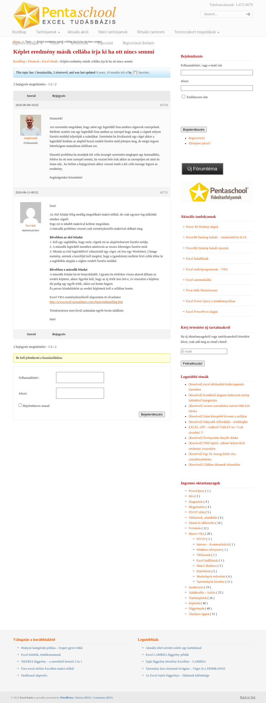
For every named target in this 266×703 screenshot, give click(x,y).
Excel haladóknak (197, 258)
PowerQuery (200, 491)
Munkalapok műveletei (214, 576)
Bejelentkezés (152, 414)
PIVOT (204, 539)
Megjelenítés (200, 507)
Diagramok (199, 501)
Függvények (200, 608)
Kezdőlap (19, 61)
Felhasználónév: (29, 378)
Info (194, 496)
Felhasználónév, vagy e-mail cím (201, 65)
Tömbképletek (201, 598)
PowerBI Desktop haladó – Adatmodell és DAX (216, 237)
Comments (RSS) (103, 697)
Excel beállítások (210, 560)
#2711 (164, 192)
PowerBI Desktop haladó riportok (207, 248)
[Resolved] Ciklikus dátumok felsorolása (214, 464)
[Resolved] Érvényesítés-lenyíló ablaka (213, 438)
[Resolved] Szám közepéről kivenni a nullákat (218, 416)
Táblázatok (206, 555)
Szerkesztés (200, 587)
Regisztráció (196, 138)
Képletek (198, 603)
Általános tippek (203, 614)
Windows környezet (212, 550)
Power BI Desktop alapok (202, 227)
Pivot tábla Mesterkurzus (202, 290)
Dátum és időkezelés (205, 523)
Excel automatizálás (198, 280)
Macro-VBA (200, 534)
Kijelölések (207, 571)
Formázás (199, 528)
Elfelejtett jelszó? (200, 143)
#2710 (164, 105)
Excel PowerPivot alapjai (202, 311)
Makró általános (210, 566)
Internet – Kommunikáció (216, 544)
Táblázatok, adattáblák (206, 518)
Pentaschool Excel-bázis (64, 15)
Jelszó (184, 81)
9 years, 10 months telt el (112, 72)
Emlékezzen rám (197, 97)
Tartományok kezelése (214, 582)
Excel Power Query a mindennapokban (210, 301)
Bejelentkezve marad (36, 406)
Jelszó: (23, 393)
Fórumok (33, 61)
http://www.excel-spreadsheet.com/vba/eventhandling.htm (86, 302)
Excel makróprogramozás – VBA (207, 269)
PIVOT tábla (200, 512)
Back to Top (247, 697)
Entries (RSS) (83, 697)
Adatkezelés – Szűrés (206, 592)
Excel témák (50, 61)
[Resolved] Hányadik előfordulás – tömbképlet (218, 422)
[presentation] (220, 113)
